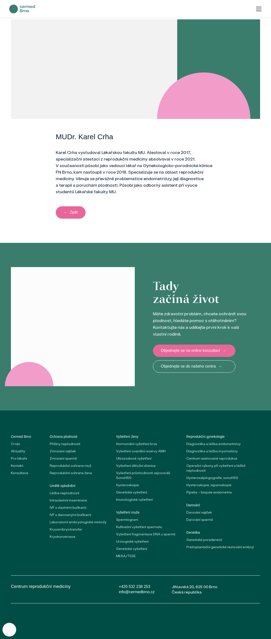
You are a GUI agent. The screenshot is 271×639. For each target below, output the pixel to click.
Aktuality (18, 451)
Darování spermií (199, 520)
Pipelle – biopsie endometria (209, 492)
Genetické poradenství (204, 540)
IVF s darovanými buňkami (70, 515)
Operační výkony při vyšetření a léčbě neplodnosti (216, 468)
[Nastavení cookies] (9, 629)
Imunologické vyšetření (134, 500)
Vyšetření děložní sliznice (136, 466)
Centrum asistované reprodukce (211, 458)
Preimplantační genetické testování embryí (220, 547)
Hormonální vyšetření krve (136, 444)
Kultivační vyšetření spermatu (139, 527)
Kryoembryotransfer (66, 529)
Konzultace (19, 473)
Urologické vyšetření (132, 541)
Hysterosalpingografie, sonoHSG (212, 478)
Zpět (71, 213)
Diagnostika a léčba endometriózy (213, 444)
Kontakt (17, 466)
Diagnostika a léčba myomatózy (212, 451)
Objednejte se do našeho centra (191, 367)
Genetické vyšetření (131, 492)
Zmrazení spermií (63, 458)
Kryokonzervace (62, 537)
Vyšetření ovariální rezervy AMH (141, 451)
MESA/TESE (126, 556)
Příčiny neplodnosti (65, 444)
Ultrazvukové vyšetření (133, 458)
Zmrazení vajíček (63, 451)
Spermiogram (127, 520)
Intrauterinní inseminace (68, 500)
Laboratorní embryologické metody (78, 522)
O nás (15, 444)
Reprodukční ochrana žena (71, 473)
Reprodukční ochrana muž (70, 466)
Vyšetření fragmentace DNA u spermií (145, 534)
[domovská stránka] (24, 9)
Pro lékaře (19, 458)
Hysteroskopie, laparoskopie (208, 485)
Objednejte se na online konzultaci (193, 351)
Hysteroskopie (127, 485)
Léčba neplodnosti (64, 493)
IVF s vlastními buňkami (68, 508)
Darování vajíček (199, 512)
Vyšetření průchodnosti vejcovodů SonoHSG (143, 475)
